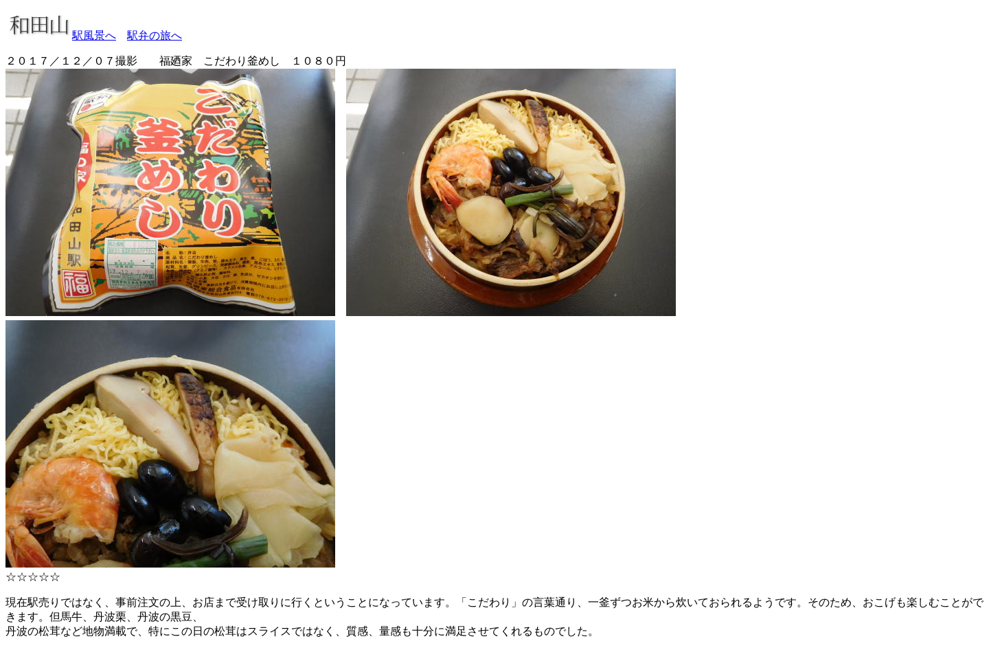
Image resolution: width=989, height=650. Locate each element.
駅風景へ (94, 35)
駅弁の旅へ (154, 35)
